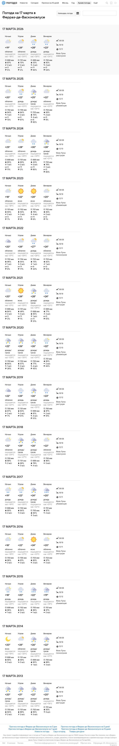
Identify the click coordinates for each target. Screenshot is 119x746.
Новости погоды (42, 731)
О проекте (113, 745)
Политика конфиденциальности (45, 743)
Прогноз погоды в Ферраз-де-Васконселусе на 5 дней (85, 726)
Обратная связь (86, 743)
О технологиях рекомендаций (68, 743)
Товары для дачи (76, 731)
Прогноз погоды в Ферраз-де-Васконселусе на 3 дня (33, 726)
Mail (3, 743)
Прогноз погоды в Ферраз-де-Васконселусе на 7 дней (32, 729)
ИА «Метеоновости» (110, 743)
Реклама (20, 743)
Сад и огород (59, 731)
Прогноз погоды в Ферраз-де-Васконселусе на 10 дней (86, 729)
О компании (11, 743)
